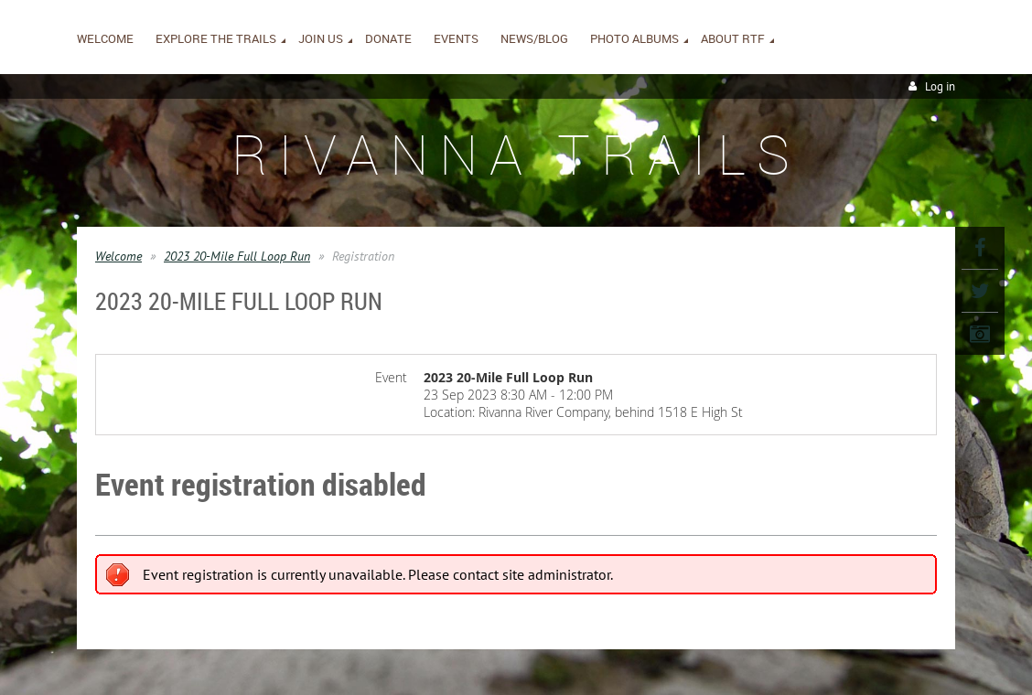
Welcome (118, 256)
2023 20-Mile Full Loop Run (237, 256)
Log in (940, 86)
